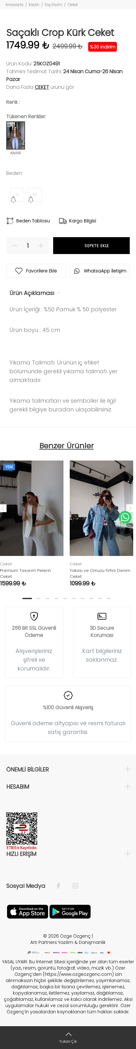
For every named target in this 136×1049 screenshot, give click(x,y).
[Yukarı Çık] (68, 1037)
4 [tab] (56, 598)
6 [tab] (74, 598)
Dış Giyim (53, 4)
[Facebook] (61, 886)
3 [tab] (47, 598)
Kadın (34, 4)
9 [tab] (100, 598)
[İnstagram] (72, 886)
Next (130, 508)
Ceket (73, 4)
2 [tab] (39, 598)
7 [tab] (82, 598)
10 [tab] (109, 598)
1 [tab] (27, 598)
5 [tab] (65, 598)
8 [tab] (91, 598)
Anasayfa (14, 4)
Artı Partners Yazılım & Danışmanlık (68, 942)
